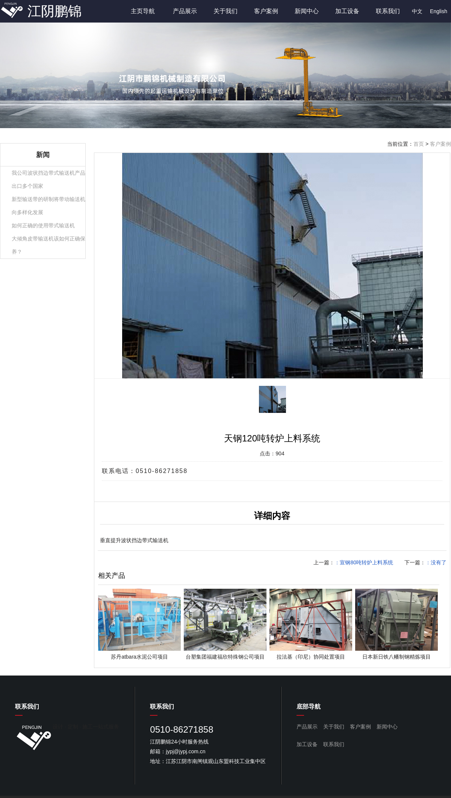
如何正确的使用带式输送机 (43, 225)
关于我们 (225, 11)
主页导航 (143, 11)
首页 (418, 144)
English (438, 11)
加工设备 (347, 11)
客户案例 (266, 11)
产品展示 (185, 11)
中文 (417, 11)
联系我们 (388, 11)
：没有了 (435, 562)
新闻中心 (307, 11)
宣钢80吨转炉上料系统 (366, 562)
